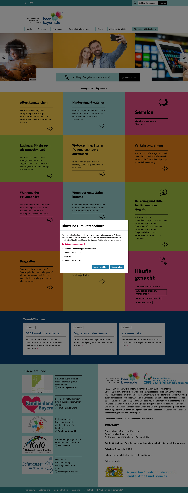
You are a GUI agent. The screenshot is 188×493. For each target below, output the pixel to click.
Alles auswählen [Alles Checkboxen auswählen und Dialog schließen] (117, 267)
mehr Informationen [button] (73, 252)
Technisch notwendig (79, 248)
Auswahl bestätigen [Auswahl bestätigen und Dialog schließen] (100, 267)
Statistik (66, 257)
